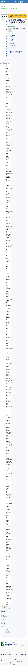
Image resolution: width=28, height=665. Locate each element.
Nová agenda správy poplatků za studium (3, 612)
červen (11, 38)
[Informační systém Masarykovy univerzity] (3, 1)
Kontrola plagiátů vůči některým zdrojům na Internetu (4, 620)
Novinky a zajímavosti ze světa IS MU (16, 7)
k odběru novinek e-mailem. (15, 20)
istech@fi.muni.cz (6, 655)
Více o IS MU (7, 645)
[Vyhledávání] (19, 2)
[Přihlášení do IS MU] (25, 2)
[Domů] (15, 2)
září (11, 36)
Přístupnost (19, 661)
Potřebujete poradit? (7, 654)
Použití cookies (20, 659)
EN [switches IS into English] (22, 1)
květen (11, 39)
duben (11, 40)
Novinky (12, 50)
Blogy (5, 7)
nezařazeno (13, 54)
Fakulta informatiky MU (19, 645)
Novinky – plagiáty (14, 52)
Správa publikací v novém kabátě (9, 8)
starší (11, 43)
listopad (12, 35)
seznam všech (13, 45)
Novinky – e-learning (14, 51)
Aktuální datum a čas (21, 655)
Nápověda (5, 659)
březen (11, 42)
